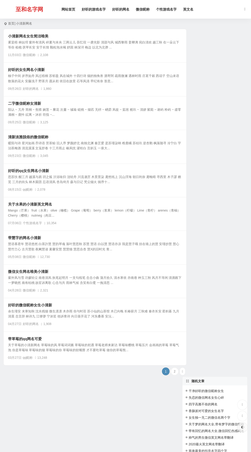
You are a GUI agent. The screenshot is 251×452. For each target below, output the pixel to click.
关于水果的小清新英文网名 (30, 204)
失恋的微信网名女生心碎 (206, 50)
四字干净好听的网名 (203, 172)
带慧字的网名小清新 (24, 238)
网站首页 (69, 9)
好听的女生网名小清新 (26, 70)
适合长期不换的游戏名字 (206, 246)
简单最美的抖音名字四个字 (208, 103)
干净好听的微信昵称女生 (206, 43)
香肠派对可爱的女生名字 (206, 63)
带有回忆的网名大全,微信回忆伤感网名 (216, 83)
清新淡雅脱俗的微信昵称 (28, 137)
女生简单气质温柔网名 (205, 110)
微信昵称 (143, 9)
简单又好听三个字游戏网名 (208, 130)
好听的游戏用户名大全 (205, 179)
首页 (11, 23)
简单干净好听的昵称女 (205, 219)
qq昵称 (28, 189)
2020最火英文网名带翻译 (207, 97)
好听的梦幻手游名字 (203, 192)
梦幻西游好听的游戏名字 (206, 226)
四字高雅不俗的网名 (203, 57)
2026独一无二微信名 (203, 159)
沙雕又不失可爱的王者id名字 (209, 123)
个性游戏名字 (167, 9)
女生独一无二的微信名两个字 (209, 70)
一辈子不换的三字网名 (205, 186)
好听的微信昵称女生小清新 (30, 305)
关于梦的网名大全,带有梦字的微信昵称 (216, 77)
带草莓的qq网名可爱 (25, 339)
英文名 (189, 9)
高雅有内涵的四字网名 (205, 212)
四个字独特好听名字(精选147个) (212, 117)
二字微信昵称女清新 (24, 103)
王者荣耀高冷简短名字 (205, 136)
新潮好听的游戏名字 (203, 252)
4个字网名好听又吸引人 (206, 206)
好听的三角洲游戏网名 (205, 166)
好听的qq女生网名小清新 (28, 171)
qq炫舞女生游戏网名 (203, 199)
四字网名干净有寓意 (203, 232)
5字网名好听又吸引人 (204, 239)
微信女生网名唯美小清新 (28, 272)
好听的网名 (121, 9)
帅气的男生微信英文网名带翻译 (211, 90)
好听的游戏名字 (94, 9)
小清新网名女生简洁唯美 (28, 36)
